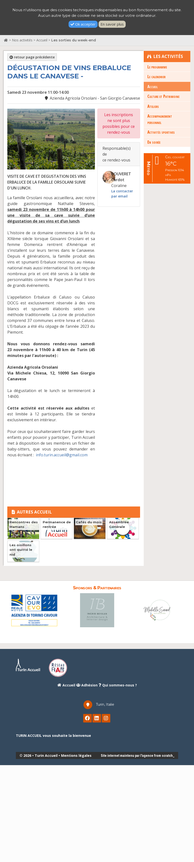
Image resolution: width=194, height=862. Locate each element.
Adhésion (87, 685)
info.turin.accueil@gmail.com (62, 455)
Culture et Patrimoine (163, 96)
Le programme (157, 66)
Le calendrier (156, 76)
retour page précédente (32, 57)
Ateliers (153, 106)
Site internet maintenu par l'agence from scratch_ (137, 756)
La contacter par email (122, 193)
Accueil (41, 40)
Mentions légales (76, 755)
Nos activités (22, 40)
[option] (34, 610)
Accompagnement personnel (159, 119)
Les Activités (165, 56)
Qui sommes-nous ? (118, 685)
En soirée (153, 142)
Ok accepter (83, 24)
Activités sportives (161, 132)
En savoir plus (112, 24)
